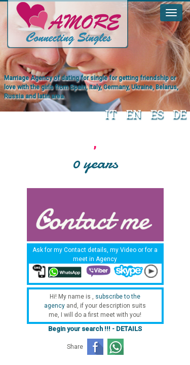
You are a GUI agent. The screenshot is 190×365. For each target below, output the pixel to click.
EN (133, 113)
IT (111, 113)
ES (157, 113)
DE (179, 113)
